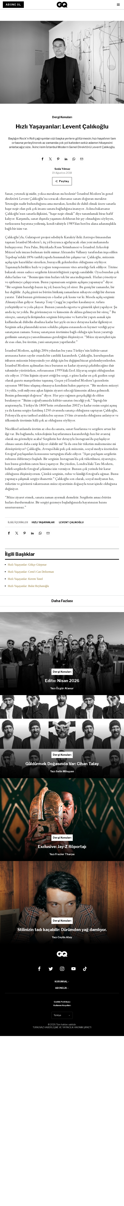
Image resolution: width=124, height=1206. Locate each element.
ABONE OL (13, 4)
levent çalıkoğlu (71, 522)
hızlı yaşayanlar (43, 522)
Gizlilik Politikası (62, 1002)
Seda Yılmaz (62, 168)
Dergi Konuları (62, 117)
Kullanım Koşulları (62, 1005)
